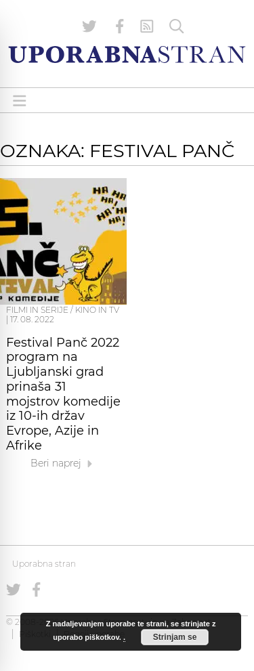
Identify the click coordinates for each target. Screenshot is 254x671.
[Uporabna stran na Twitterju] (89, 26)
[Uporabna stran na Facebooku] (119, 26)
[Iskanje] (176, 26)
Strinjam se (175, 637)
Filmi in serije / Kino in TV (62, 310)
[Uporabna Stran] (127, 54)
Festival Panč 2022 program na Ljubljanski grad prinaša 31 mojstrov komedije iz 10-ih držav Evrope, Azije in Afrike (63, 394)
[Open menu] (19, 100)
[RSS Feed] (147, 26)
